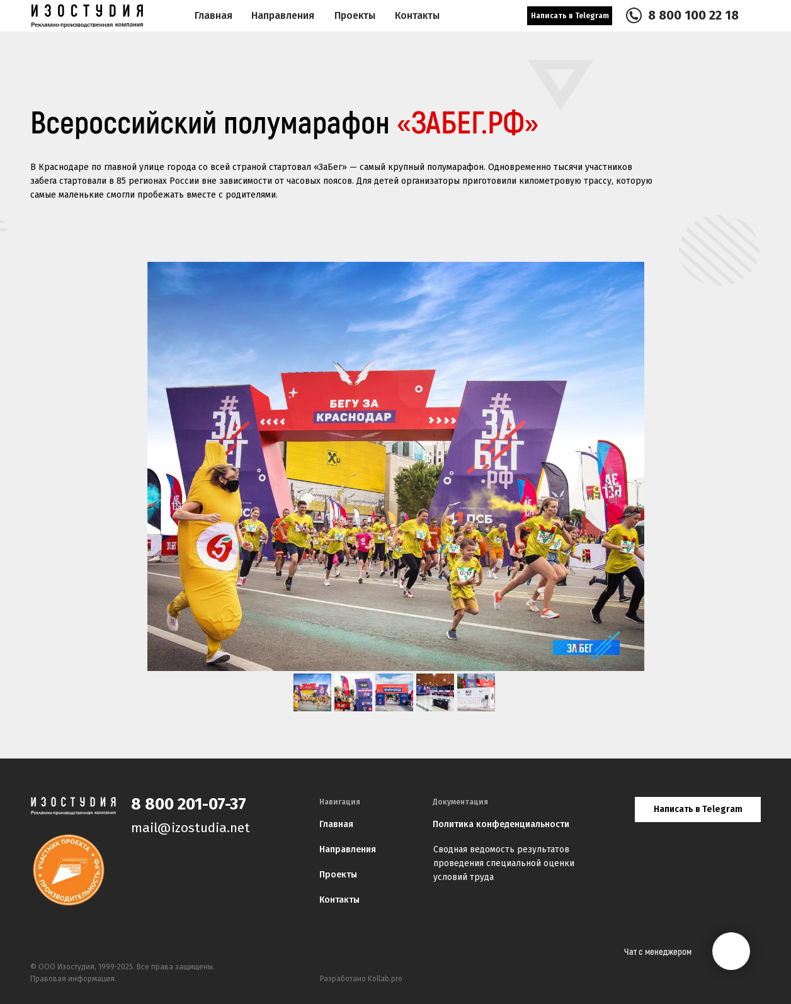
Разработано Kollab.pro (361, 978)
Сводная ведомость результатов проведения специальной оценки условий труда (503, 863)
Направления (282, 15)
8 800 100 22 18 (693, 15)
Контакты (339, 899)
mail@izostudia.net (190, 828)
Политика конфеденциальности (501, 824)
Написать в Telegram (570, 15)
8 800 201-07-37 (188, 804)
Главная (213, 15)
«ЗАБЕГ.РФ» (467, 124)
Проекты (338, 874)
